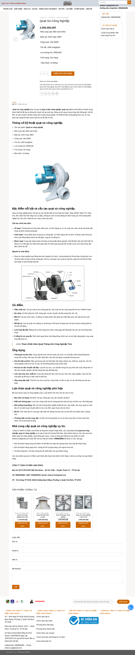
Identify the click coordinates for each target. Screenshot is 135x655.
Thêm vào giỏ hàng (62, 73)
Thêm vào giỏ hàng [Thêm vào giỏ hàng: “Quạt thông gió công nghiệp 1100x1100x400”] (63, 525)
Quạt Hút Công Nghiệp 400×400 (22, 516)
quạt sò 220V (73, 87)
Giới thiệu (18, 9)
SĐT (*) (14, 560)
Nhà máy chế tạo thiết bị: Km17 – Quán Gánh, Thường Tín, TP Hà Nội (19, 627)
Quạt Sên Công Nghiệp (62, 87)
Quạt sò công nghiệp (34, 127)
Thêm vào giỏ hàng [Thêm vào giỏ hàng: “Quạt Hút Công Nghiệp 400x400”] (22, 525)
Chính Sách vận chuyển (45, 633)
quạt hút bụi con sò (48, 84)
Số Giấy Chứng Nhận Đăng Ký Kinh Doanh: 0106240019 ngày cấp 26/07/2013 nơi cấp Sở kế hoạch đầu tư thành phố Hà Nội (20, 637)
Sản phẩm (51, 17)
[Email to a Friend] (49, 93)
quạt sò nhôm (56, 89)
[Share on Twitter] (45, 93)
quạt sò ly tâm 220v (45, 89)
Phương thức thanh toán (45, 629)
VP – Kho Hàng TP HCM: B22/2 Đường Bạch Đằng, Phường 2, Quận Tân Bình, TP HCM (19, 619)
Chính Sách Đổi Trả (43, 641)
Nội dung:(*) (16, 569)
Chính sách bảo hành (44, 621)
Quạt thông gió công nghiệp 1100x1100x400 (63, 516)
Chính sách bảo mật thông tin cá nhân (50, 637)
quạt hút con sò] (73, 84)
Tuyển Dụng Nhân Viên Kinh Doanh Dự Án (110, 34)
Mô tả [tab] (14, 104)
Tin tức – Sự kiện (65, 9)
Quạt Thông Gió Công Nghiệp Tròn (55, 344)
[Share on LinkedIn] (57, 93)
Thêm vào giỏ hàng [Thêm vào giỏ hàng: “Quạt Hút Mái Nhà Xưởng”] (42, 525)
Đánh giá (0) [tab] (22, 104)
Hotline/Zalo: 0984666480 (110, 17)
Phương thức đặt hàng (44, 625)
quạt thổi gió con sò (67, 89)
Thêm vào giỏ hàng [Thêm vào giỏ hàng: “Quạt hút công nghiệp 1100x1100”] (83, 525)
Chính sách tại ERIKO (48, 9)
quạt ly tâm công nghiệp (47, 87)
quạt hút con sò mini (61, 84)
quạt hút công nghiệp (84, 84)
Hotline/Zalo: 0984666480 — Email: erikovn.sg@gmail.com (18, 646)
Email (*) (15, 551)
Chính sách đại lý (107, 29)
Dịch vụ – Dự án (30, 9)
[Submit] (129, 2)
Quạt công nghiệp (62, 17)
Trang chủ (8, 9)
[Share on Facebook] (41, 93)
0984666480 (40, 601)
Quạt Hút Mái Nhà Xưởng (43, 516)
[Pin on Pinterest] (53, 93)
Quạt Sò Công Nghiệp (84, 87)
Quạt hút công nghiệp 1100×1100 (83, 516)
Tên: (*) (14, 541)
